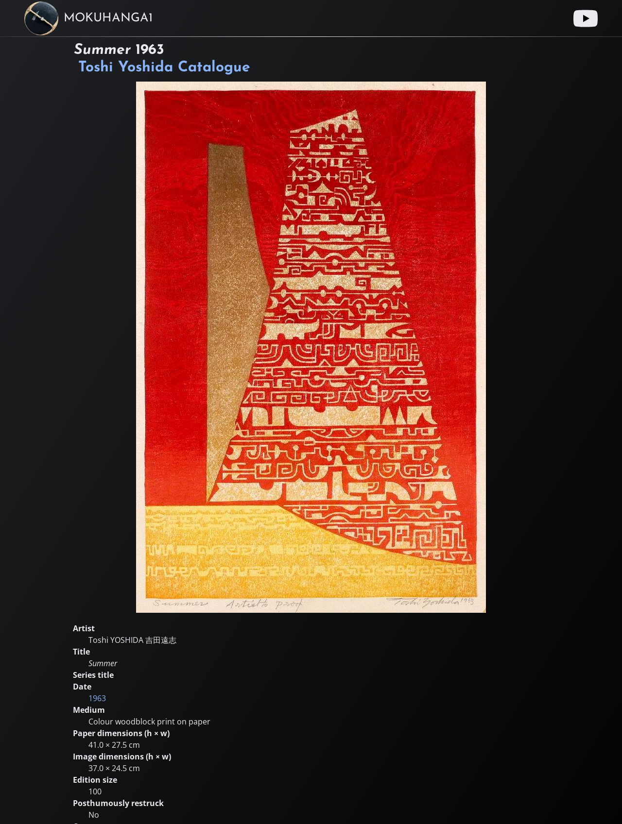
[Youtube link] (585, 18)
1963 (97, 698)
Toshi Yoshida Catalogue (164, 67)
